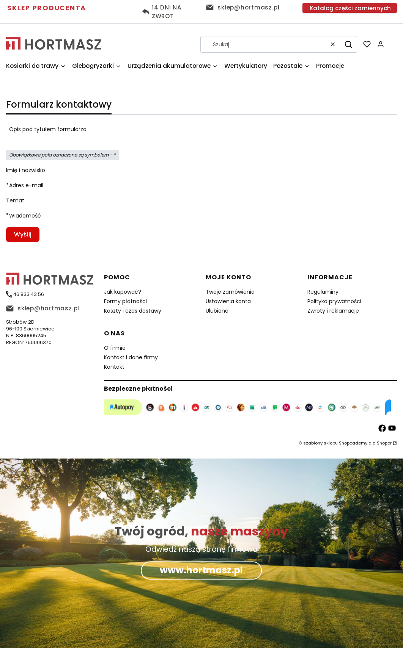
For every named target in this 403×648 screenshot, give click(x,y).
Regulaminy (322, 292)
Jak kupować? (122, 292)
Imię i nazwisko (25, 170)
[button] (348, 44)
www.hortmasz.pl (201, 570)
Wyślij (22, 234)
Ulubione (217, 311)
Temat (15, 200)
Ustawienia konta (228, 301)
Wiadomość (25, 215)
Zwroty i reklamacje (333, 311)
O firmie (115, 348)
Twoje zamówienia (230, 292)
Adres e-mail (26, 185)
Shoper (384, 443)
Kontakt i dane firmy (131, 357)
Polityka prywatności (334, 301)
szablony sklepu (320, 443)
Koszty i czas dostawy (132, 311)
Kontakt (114, 367)
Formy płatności (125, 301)
